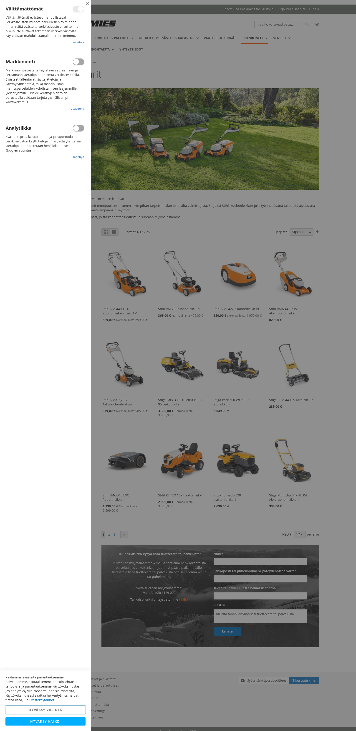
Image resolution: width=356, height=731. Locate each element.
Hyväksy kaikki (45, 721)
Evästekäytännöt (41, 700)
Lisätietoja (77, 42)
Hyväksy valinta (45, 710)
